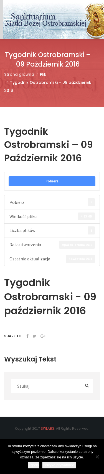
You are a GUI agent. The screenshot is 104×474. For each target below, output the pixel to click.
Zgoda (34, 465)
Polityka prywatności (59, 465)
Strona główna (19, 74)
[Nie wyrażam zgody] (97, 457)
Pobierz (52, 181)
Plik (43, 74)
